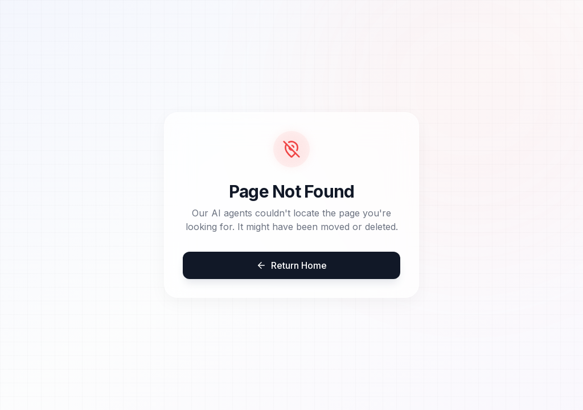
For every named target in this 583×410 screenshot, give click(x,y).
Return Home (291, 265)
